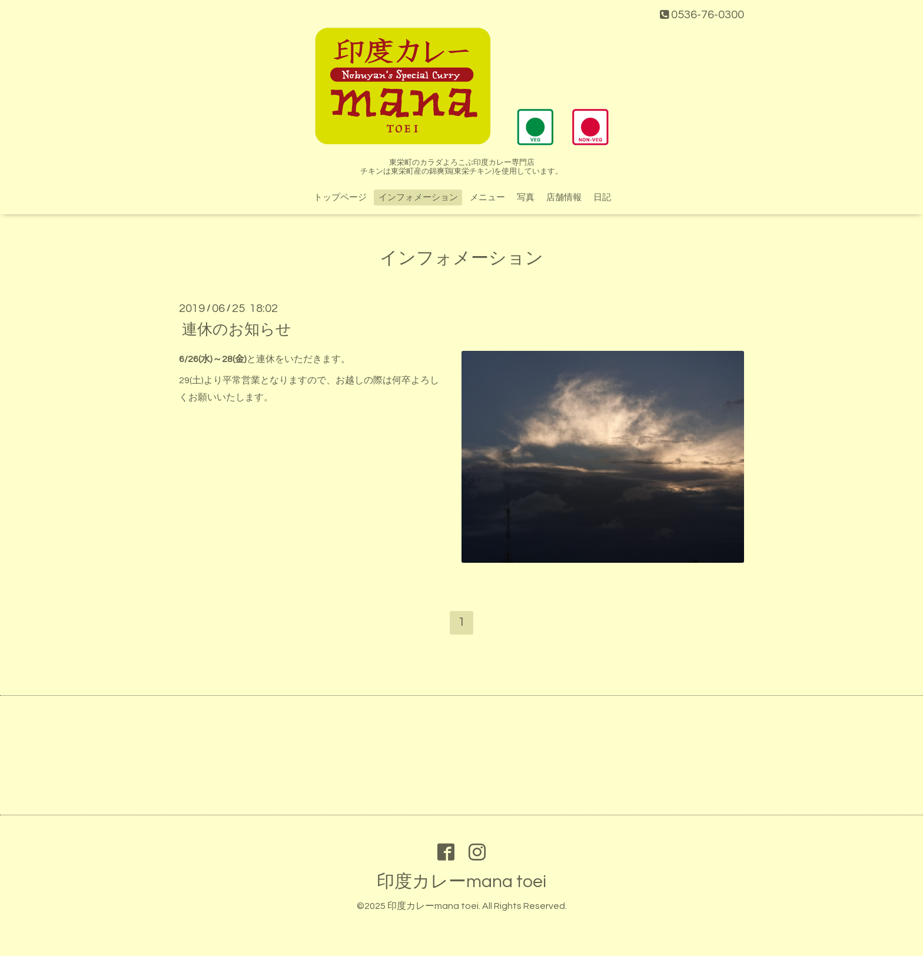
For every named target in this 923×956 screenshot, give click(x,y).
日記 (602, 197)
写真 (525, 197)
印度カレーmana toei (461, 881)
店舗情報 (564, 197)
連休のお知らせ (236, 329)
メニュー (487, 197)
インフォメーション (418, 197)
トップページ (340, 197)
